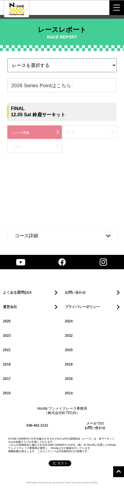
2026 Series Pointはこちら (41, 85)
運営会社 (10, 307)
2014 (69, 393)
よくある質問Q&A (17, 292)
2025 (7, 321)
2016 (69, 379)
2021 (7, 350)
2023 (7, 336)
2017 (7, 379)
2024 (69, 321)
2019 (7, 364)
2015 (7, 393)
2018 (69, 364)
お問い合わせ (75, 292)
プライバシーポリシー (82, 307)
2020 (69, 350)
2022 (69, 336)
